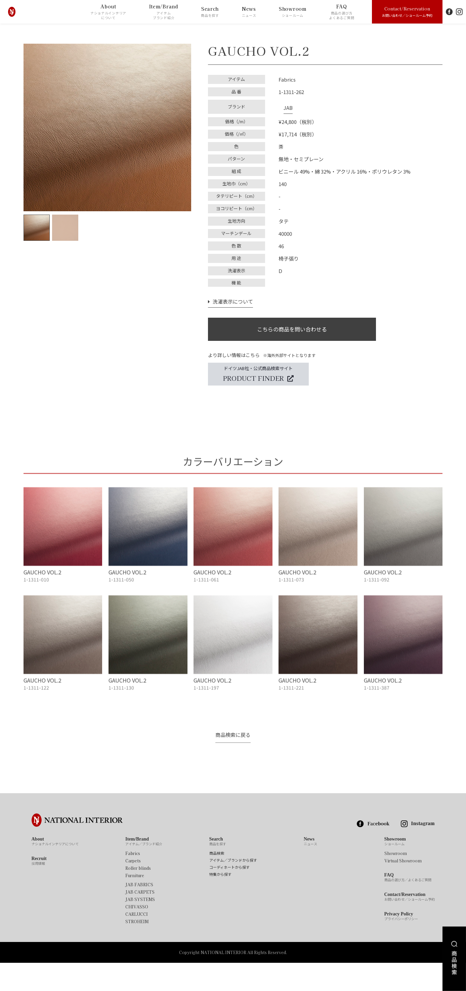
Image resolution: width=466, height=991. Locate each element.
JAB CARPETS (140, 920)
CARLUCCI (136, 942)
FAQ (341, 11)
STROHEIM (137, 950)
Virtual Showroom (403, 889)
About (108, 11)
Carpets (133, 889)
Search (210, 11)
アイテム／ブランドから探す (233, 888)
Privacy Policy (401, 944)
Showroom (292, 11)
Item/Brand (163, 11)
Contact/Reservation (407, 11)
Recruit (39, 889)
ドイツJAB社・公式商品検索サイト (258, 374)
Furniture (134, 904)
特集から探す (220, 902)
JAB (283, 104)
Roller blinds (138, 896)
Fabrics (132, 882)
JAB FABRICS (139, 913)
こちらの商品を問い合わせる (292, 326)
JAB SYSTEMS (140, 928)
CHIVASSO (136, 935)
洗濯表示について (229, 295)
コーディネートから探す (229, 895)
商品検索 (216, 881)
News (249, 11)
